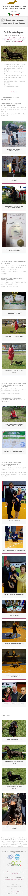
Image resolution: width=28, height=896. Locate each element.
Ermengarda (18, 41)
